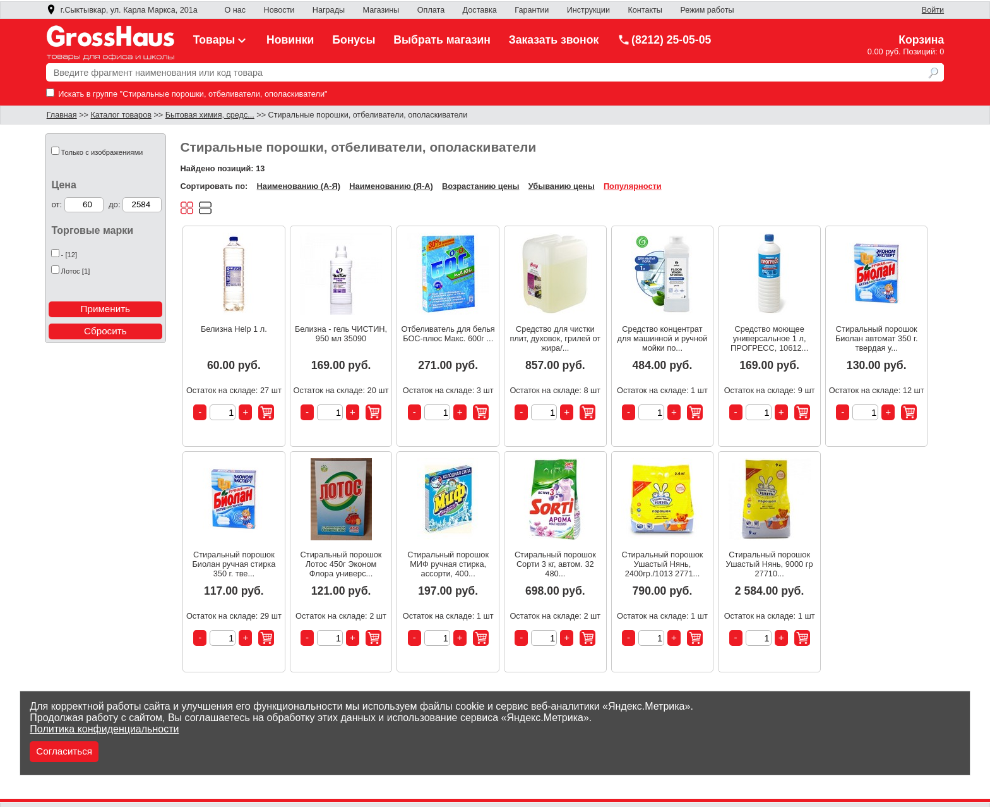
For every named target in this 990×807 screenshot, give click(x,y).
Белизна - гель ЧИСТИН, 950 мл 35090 (341, 333)
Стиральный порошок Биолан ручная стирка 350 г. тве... (233, 564)
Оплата (430, 10)
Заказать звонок (554, 39)
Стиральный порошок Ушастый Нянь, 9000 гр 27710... (769, 564)
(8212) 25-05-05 (664, 39)
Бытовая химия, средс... (209, 115)
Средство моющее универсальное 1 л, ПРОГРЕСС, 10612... (769, 338)
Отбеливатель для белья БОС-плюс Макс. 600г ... (448, 333)
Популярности (633, 186)
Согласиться (64, 751)
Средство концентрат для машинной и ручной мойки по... (662, 338)
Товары (221, 39)
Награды (329, 10)
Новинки (290, 39)
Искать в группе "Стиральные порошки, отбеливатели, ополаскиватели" (187, 94)
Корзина (921, 39)
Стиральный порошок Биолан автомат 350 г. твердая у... (876, 338)
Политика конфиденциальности (104, 729)
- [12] (69, 254)
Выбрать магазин (442, 39)
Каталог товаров (120, 115)
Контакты (645, 10)
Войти (933, 10)
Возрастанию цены (480, 186)
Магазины (381, 10)
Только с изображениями (102, 152)
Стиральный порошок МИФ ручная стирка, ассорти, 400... (448, 564)
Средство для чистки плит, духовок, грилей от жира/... (555, 338)
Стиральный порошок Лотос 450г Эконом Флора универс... (341, 564)
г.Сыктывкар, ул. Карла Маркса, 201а (122, 10)
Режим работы (707, 10)
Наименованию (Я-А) (390, 186)
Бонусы (353, 39)
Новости (279, 10)
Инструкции (588, 10)
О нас (235, 10)
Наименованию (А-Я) (298, 186)
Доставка (480, 10)
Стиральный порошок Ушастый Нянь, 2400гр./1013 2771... (662, 564)
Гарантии (532, 10)
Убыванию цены (561, 186)
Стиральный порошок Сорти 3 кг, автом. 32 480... (555, 564)
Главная (62, 115)
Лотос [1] (75, 271)
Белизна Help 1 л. (234, 329)
